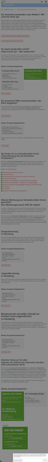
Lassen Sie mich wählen (18, 460)
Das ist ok (45, 460)
